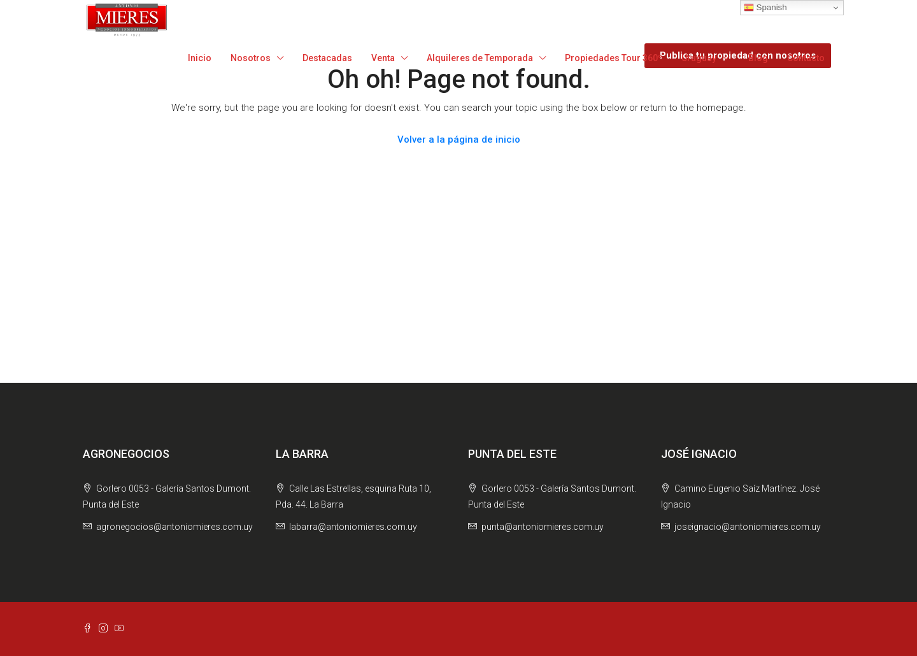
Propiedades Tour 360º (613, 58)
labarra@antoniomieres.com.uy (353, 527)
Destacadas (327, 58)
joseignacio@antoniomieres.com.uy (747, 527)
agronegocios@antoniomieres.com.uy (174, 527)
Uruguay (698, 58)
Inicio (199, 58)
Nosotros (251, 58)
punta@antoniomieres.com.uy (542, 527)
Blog (758, 58)
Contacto (806, 58)
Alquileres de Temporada (480, 58)
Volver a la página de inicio (458, 139)
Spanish (765, 8)
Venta (383, 58)
